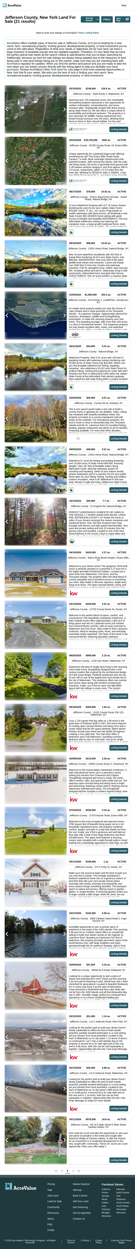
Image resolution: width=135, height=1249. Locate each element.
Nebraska (120, 1189)
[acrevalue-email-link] (7, 1195)
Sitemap (77, 1190)
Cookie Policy (98, 1241)
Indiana (105, 1202)
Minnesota (106, 1216)
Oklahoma (121, 1199)
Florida (105, 1192)
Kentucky (106, 1209)
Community (53, 1207)
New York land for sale (58, 69)
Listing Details (119, 129)
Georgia (105, 1196)
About (50, 1218)
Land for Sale (54, 1201)
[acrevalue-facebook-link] (14, 1195)
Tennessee (121, 1209)
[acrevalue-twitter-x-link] (21, 1195)
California (106, 1189)
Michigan (106, 1213)
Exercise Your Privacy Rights (121, 1241)
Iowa (104, 1206)
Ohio (118, 1196)
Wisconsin (121, 1213)
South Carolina (123, 1202)
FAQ (49, 1224)
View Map (122, 19)
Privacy (85, 1240)
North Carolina (122, 1192)
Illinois (104, 1199)
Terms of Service (71, 1241)
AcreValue (13, 43)
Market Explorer (81, 1184)
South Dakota (122, 1206)
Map (123, 5)
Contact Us (79, 1218)
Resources (53, 1213)
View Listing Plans (88, 32)
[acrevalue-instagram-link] (27, 1195)
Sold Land (52, 1195)
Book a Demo (80, 1195)
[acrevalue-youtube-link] (34, 1195)
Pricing (51, 1184)
